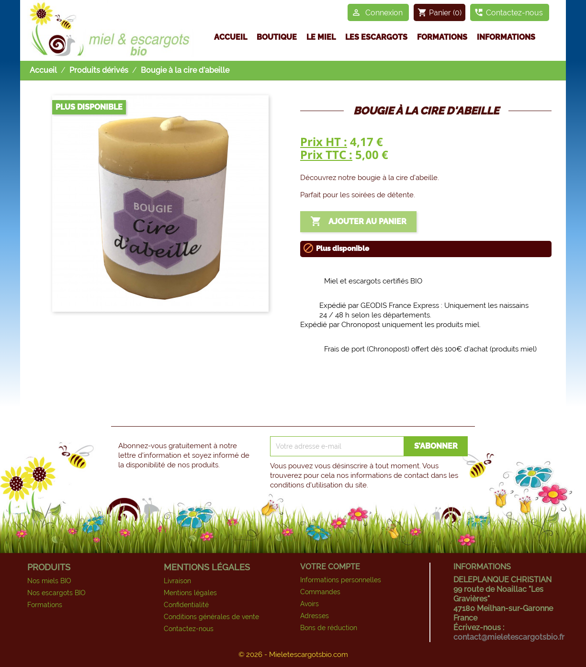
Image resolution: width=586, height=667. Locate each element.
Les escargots (376, 37)
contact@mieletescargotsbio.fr (508, 637)
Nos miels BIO (49, 581)
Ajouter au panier (358, 221)
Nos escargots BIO (56, 593)
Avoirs (309, 604)
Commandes (320, 592)
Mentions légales (190, 593)
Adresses (314, 616)
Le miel (321, 37)
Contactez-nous (189, 629)
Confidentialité (186, 605)
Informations (506, 37)
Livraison (177, 581)
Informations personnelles (340, 580)
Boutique (277, 37)
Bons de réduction (328, 628)
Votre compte (330, 566)
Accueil (230, 37)
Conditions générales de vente (211, 617)
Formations (442, 37)
